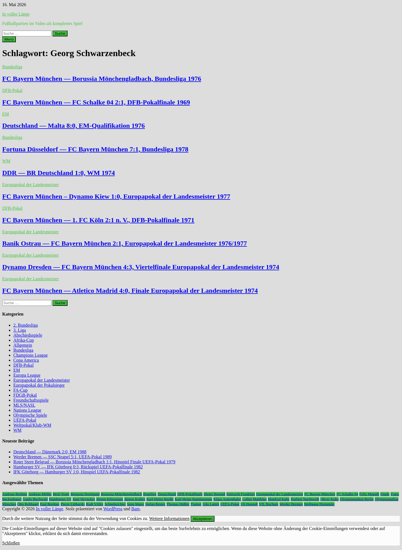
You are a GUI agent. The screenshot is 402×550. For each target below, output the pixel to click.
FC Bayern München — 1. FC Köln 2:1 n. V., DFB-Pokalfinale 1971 (98, 220)
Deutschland (167, 494)
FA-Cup (20, 390)
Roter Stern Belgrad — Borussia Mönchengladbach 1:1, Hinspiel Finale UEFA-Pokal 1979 (94, 461)
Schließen (11, 543)
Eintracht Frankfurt (240, 494)
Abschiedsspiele (27, 335)
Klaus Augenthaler (227, 499)
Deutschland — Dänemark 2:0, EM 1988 (49, 451)
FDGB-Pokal (25, 395)
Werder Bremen (291, 504)
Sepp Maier (135, 504)
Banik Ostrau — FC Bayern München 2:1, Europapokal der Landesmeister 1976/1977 (124, 243)
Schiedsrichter (115, 504)
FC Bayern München (319, 494)
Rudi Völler (94, 504)
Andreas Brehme (14, 494)
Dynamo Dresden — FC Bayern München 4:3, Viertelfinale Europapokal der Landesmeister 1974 (140, 267)
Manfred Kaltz (278, 499)
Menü (9, 39)
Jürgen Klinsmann (109, 499)
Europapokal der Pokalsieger (39, 385)
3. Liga (19, 330)
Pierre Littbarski (73, 504)
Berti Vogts (61, 494)
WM (6, 161)
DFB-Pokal (12, 90)
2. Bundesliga (25, 325)
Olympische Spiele (30, 415)
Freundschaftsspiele (31, 400)
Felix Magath (369, 494)
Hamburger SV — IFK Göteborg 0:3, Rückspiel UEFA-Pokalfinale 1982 (78, 466)
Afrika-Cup (23, 340)
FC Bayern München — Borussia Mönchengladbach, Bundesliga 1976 (101, 78)
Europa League (26, 375)
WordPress (113, 508)
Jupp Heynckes (84, 499)
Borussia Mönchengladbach (121, 494)
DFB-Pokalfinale (190, 494)
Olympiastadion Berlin (357, 499)
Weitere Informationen (169, 518)
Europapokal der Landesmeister (30, 184)
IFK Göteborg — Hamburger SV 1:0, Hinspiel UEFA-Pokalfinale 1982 (76, 471)
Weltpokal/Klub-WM (32, 425)
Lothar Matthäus (254, 499)
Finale (384, 494)
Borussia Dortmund (85, 494)
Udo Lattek (211, 504)
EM (5, 114)
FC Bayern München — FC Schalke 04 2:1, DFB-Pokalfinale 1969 (96, 102)
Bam (135, 508)
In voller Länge (16, 14)
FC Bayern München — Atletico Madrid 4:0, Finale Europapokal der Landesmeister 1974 (130, 290)
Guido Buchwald (35, 499)
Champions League (30, 355)
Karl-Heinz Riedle (160, 499)
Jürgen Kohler (134, 499)
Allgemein (22, 345)
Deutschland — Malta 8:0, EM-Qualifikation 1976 (73, 125)
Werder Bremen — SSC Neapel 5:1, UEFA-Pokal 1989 (62, 456)
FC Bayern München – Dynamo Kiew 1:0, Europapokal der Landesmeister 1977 (116, 196)
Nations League (27, 410)
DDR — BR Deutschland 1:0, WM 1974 (58, 172)
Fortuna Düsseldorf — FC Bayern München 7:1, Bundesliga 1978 (95, 149)
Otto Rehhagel (28, 504)
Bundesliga (12, 66)
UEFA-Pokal (24, 420)
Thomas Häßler (177, 504)
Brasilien (149, 494)
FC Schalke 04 (347, 494)
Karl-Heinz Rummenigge (193, 499)
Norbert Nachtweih (305, 499)
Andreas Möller (40, 494)
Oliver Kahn (329, 499)
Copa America (26, 360)
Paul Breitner (50, 504)
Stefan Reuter (155, 504)
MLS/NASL (24, 405)
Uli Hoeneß (249, 504)
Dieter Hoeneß (214, 494)
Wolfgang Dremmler (319, 504)
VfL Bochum (268, 504)
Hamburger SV (60, 499)
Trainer (196, 504)
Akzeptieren (202, 519)
